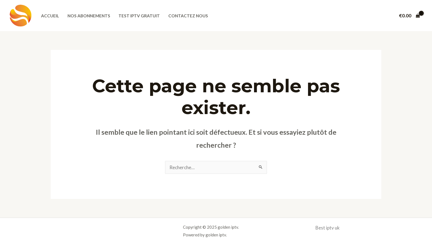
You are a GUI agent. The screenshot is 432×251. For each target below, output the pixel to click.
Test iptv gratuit (139, 15)
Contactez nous (188, 15)
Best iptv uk (327, 228)
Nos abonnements (89, 15)
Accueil (50, 15)
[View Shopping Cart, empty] (409, 15)
